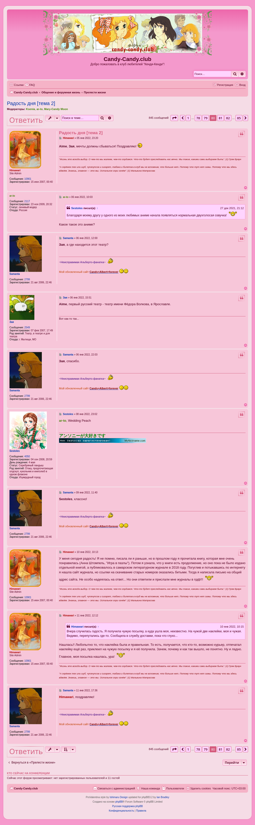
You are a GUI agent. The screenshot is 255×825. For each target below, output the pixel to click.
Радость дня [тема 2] (31, 103)
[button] (174, 118)
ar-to (40, 109)
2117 (27, 201)
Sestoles (77, 208)
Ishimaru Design (119, 797)
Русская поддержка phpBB (127, 806)
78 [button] (198, 118)
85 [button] (239, 118)
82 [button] (228, 118)
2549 (27, 327)
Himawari (14, 170)
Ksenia (30, 109)
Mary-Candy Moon (56, 109)
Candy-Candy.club (127, 59)
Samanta (14, 274)
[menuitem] (30, 85)
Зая (11, 322)
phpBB (119, 801)
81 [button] (220, 118)
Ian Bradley (163, 797)
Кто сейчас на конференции (28, 773)
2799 (27, 279)
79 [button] (205, 118)
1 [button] (188, 118)
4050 (27, 456)
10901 (27, 178)
